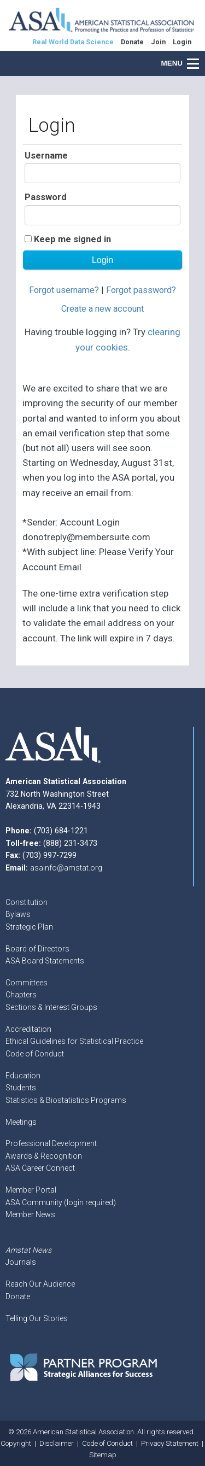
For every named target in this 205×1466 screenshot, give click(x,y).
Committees (26, 982)
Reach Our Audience (40, 1284)
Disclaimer (56, 1443)
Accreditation (28, 1029)
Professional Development (51, 1143)
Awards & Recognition (43, 1156)
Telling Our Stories (36, 1318)
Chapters (21, 994)
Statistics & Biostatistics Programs (65, 1100)
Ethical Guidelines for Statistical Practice (74, 1041)
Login (182, 42)
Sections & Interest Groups (51, 1007)
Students (20, 1087)
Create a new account (102, 308)
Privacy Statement (169, 1443)
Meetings (21, 1122)
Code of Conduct (34, 1053)
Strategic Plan (29, 926)
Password (46, 197)
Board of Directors (37, 948)
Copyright (16, 1443)
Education (22, 1075)
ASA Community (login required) (60, 1202)
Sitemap (102, 1455)
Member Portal (30, 1189)
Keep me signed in (72, 239)
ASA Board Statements (44, 960)
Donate (17, 1296)
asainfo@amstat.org (66, 867)
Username (46, 155)
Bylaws (18, 914)
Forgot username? (64, 290)
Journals (20, 1262)
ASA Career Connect (40, 1168)
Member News (30, 1214)
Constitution (26, 902)
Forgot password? (141, 290)
